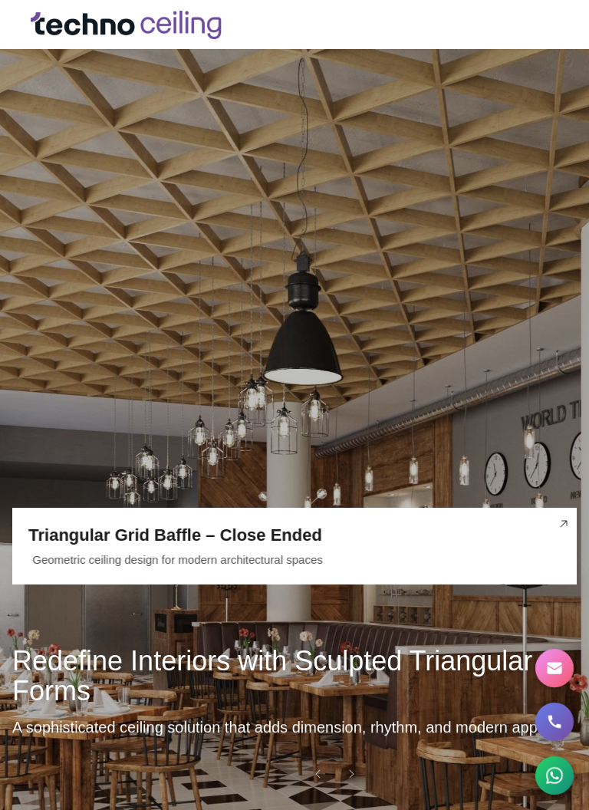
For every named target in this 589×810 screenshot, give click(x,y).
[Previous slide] (317, 773)
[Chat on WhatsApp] (554, 775)
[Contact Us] (554, 668)
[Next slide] (351, 773)
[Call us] (554, 722)
